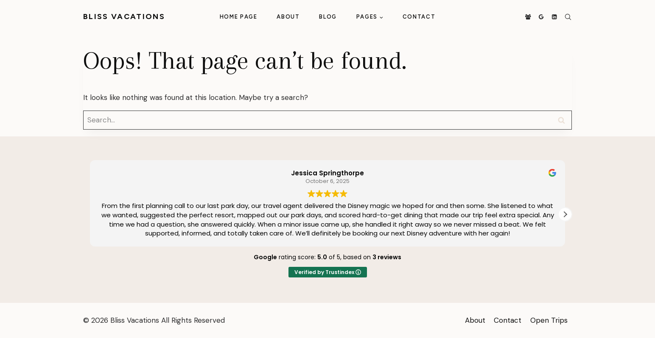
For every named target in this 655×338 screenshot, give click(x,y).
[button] (565, 214)
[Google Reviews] (541, 17)
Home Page (239, 17)
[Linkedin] (554, 17)
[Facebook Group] (528, 17)
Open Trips (549, 320)
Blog (328, 17)
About (288, 17)
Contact (419, 17)
